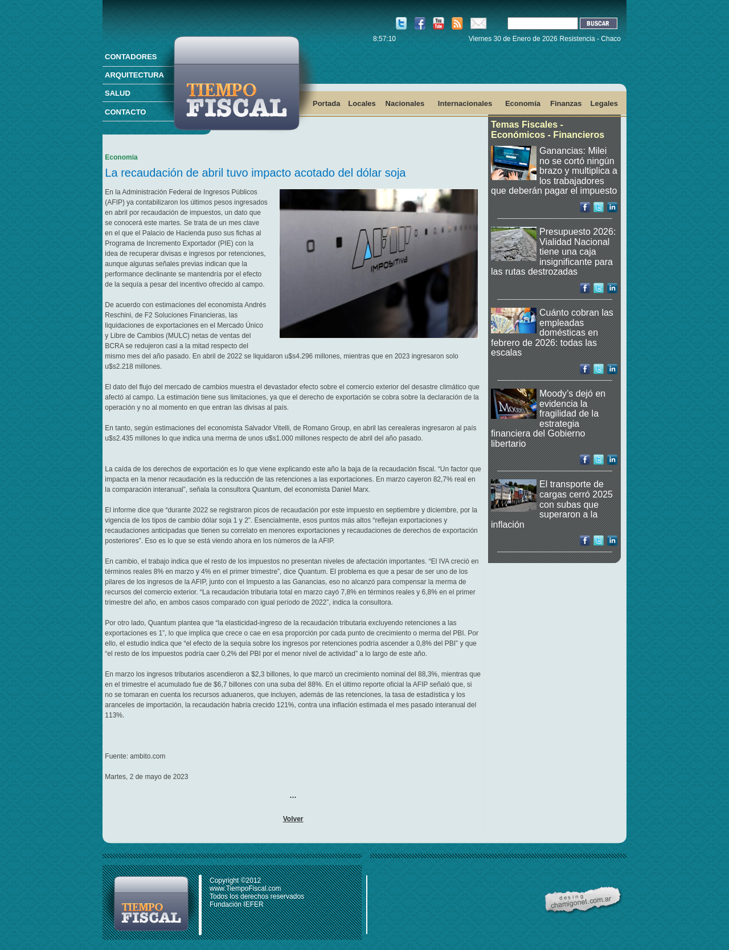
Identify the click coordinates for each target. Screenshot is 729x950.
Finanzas (566, 103)
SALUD (117, 93)
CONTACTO (125, 112)
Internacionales (465, 103)
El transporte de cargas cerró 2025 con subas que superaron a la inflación (552, 504)
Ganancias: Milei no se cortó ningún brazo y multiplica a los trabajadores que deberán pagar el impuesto (554, 170)
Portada (326, 103)
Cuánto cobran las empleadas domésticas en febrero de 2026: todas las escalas (552, 332)
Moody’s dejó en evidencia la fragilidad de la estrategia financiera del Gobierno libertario (548, 419)
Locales (361, 103)
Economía (522, 103)
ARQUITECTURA (134, 75)
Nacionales (405, 103)
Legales (604, 103)
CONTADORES (131, 56)
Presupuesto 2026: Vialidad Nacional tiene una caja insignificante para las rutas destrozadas (553, 251)
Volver (293, 819)
